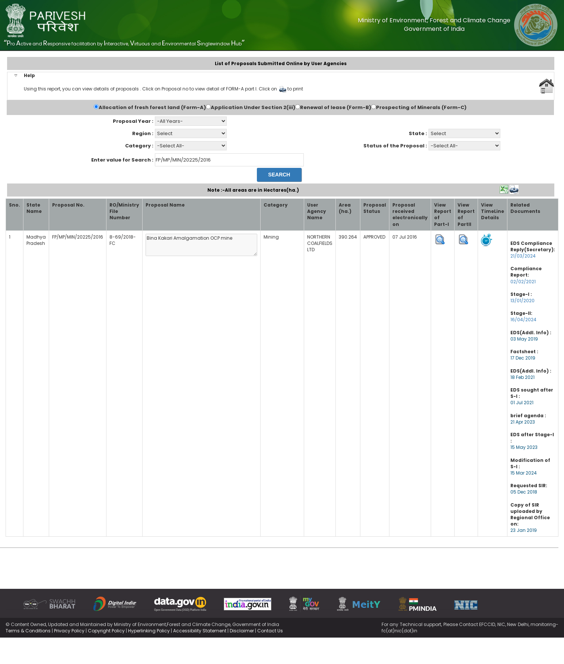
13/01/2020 (522, 300)
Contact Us (270, 631)
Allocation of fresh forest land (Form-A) (152, 107)
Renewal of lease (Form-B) (335, 107)
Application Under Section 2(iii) (253, 107)
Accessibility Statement (199, 631)
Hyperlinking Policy (149, 631)
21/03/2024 (523, 256)
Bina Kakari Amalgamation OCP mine (201, 245)
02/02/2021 (523, 281)
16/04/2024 (523, 319)
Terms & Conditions (28, 631)
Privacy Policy (69, 631)
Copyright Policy (106, 631)
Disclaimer (242, 631)
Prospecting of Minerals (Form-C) (421, 107)
